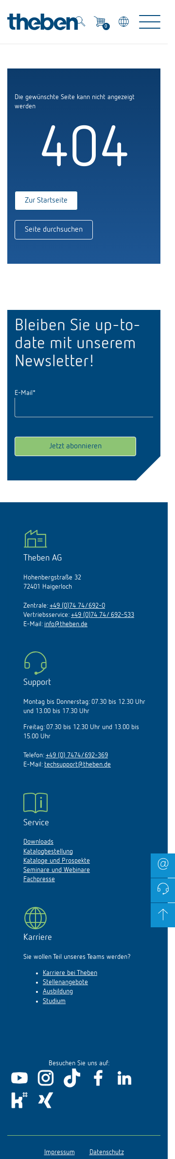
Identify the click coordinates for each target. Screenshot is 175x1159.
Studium (54, 1001)
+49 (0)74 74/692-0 (77, 605)
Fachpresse (39, 879)
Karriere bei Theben (70, 973)
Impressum (59, 1152)
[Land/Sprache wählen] (125, 23)
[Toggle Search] (80, 23)
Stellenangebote (65, 982)
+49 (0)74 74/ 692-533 (102, 615)
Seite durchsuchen (54, 230)
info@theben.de (66, 624)
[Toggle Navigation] (149, 22)
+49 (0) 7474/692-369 (77, 755)
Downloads (38, 841)
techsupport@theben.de (77, 764)
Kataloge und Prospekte (56, 860)
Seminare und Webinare (56, 870)
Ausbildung (58, 991)
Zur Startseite (46, 201)
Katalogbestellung (48, 851)
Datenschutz (106, 1152)
